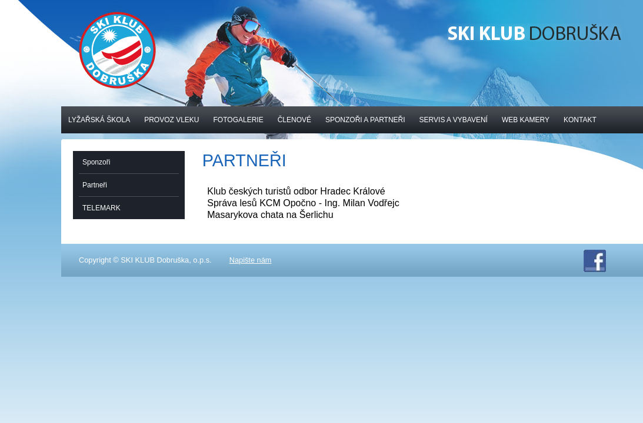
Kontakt (580, 120)
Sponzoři (96, 162)
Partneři (94, 185)
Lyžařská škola (99, 120)
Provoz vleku (171, 120)
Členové (294, 120)
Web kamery (525, 120)
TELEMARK (101, 208)
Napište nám (250, 260)
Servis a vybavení (453, 120)
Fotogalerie (239, 120)
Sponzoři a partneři (365, 120)
